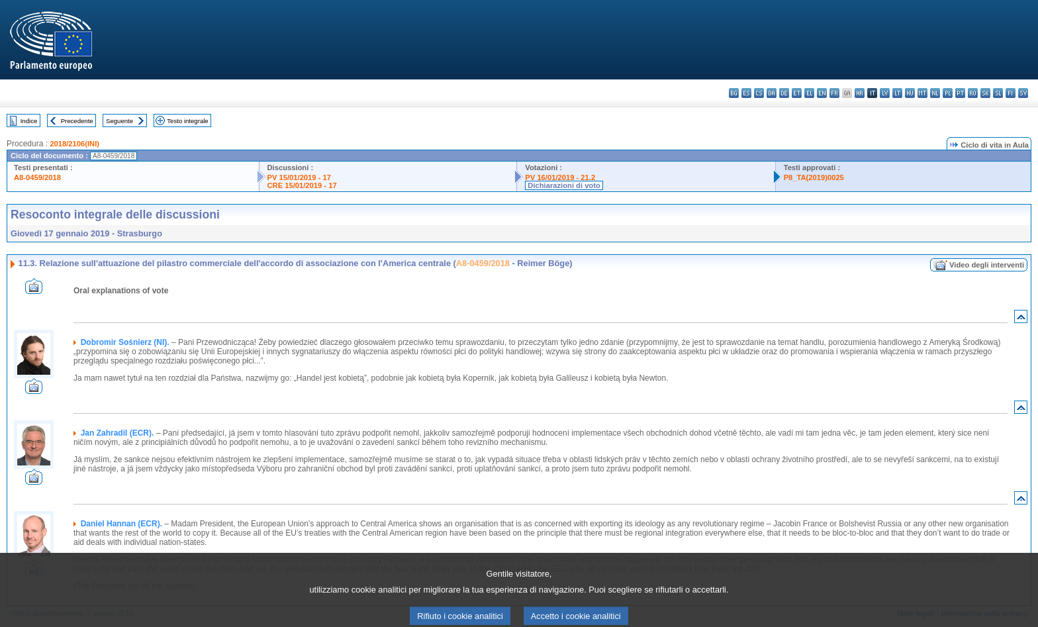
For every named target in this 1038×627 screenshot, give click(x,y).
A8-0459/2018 (37, 177)
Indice (29, 120)
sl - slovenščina (998, 93)
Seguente (119, 120)
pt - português (960, 93)
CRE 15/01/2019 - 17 (302, 185)
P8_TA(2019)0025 (814, 177)
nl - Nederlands (935, 93)
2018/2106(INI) (74, 144)
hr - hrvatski (860, 93)
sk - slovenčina (985, 93)
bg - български (734, 93)
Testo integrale (187, 120)
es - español (746, 93)
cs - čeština (759, 93)
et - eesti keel (797, 93)
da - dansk (772, 93)
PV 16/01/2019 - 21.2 (560, 177)
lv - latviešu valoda (885, 93)
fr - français (834, 93)
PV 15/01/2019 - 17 (299, 177)
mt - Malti (922, 93)
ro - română (973, 93)
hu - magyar (910, 93)
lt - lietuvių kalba (897, 93)
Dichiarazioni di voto (564, 185)
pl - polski (948, 93)
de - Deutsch (784, 93)
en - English (822, 93)
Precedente (77, 120)
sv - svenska (1023, 93)
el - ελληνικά (809, 93)
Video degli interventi (986, 265)
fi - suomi (1010, 93)
